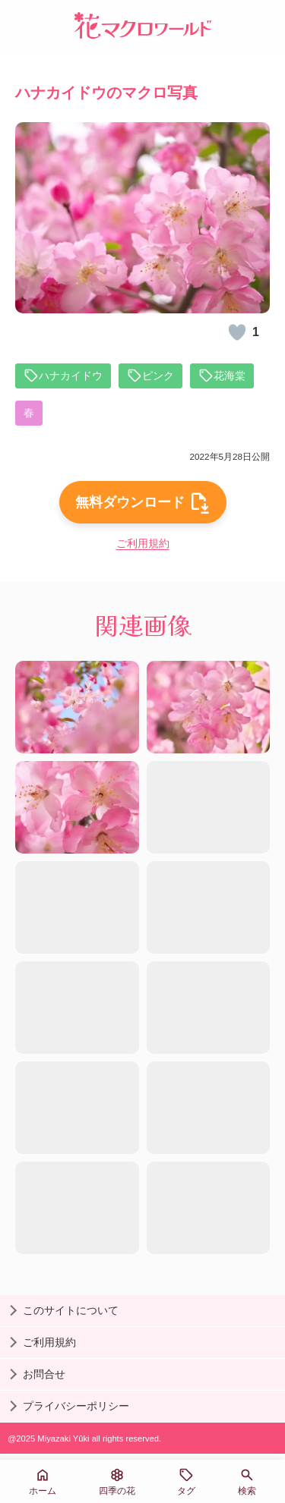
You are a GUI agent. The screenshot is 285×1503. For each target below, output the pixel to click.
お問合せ (44, 1374)
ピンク (150, 375)
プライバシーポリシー (76, 1406)
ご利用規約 (142, 543)
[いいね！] (237, 332)
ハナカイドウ (63, 375)
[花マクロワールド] (142, 25)
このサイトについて (71, 1310)
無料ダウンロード (143, 502)
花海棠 (221, 375)
